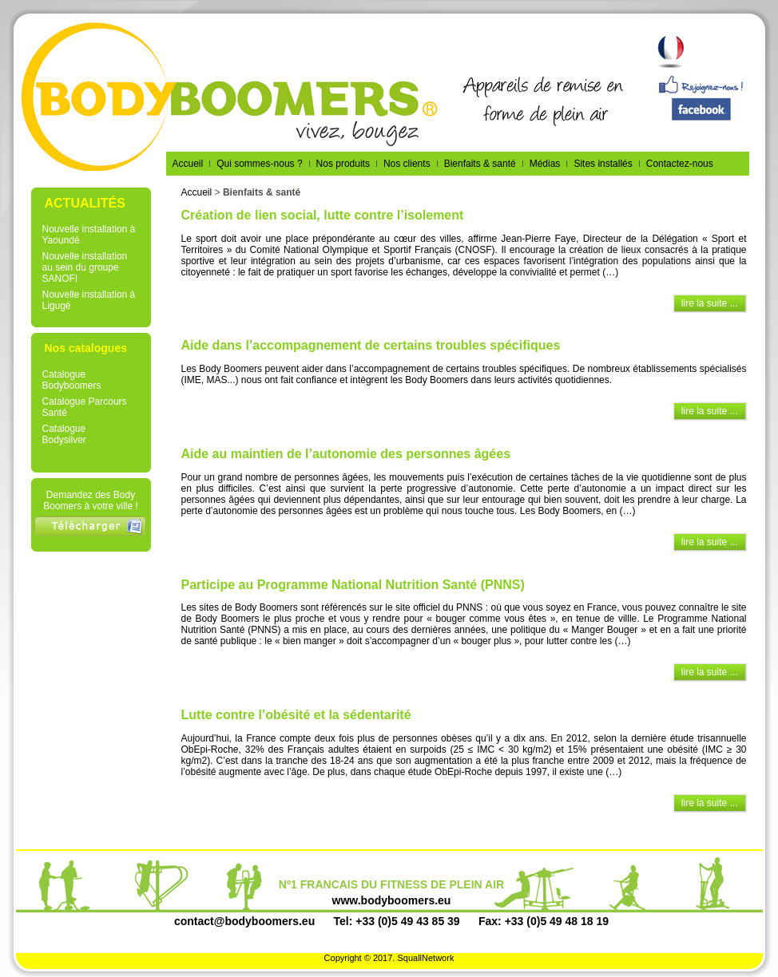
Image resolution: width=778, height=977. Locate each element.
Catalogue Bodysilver (64, 434)
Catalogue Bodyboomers (71, 380)
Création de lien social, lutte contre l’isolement (322, 215)
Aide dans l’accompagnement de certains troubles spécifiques (371, 345)
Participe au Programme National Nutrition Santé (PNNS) (353, 584)
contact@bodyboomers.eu (244, 921)
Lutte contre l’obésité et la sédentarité (296, 715)
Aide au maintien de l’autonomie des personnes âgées (346, 454)
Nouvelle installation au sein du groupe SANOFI (85, 267)
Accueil (196, 192)
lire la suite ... (709, 303)
